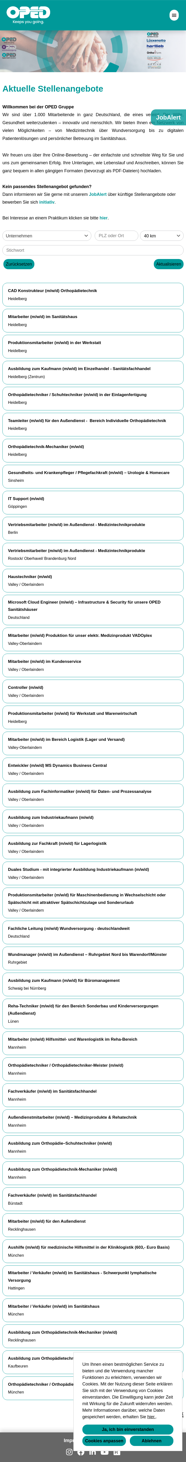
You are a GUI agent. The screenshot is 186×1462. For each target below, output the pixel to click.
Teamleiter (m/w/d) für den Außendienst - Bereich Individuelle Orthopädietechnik (87, 420)
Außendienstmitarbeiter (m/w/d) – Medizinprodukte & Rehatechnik (72, 1117)
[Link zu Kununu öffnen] (116, 1452)
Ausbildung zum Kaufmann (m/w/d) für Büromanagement (64, 980)
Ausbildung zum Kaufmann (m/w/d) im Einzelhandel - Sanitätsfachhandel (79, 368)
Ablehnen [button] (152, 1440)
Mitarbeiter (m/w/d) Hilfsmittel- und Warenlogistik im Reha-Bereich (72, 1039)
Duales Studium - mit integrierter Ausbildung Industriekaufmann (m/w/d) (78, 869)
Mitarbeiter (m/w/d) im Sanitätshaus (42, 316)
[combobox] (162, 236)
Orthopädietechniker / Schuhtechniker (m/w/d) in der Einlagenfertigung (77, 394)
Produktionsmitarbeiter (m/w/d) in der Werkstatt (54, 342)
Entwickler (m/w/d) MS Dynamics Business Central (57, 765)
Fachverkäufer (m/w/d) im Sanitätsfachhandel (52, 1091)
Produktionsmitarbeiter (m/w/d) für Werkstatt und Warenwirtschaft (72, 713)
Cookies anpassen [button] (104, 1440)
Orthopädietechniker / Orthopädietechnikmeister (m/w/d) (63, 1384)
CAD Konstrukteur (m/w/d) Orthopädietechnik (52, 290)
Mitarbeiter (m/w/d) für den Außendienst (47, 1221)
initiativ (46, 202)
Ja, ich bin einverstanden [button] (128, 1429)
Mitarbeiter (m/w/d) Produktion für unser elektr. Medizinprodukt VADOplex (80, 635)
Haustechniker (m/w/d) (30, 576)
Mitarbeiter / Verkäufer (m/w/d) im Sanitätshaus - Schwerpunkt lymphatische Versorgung (82, 1277)
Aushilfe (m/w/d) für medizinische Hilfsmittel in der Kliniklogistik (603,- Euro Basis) (89, 1247)
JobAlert (98, 194)
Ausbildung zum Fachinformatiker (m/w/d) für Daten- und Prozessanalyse (79, 791)
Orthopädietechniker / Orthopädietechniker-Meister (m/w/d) (65, 1065)
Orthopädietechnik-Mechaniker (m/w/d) (46, 446)
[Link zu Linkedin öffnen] (92, 1452)
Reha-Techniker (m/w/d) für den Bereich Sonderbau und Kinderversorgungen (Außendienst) (83, 1010)
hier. (151, 1416)
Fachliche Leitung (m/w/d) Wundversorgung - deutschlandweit (69, 928)
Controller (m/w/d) (25, 687)
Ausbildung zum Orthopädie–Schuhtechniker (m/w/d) (60, 1143)
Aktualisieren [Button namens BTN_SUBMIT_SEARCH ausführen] (168, 264)
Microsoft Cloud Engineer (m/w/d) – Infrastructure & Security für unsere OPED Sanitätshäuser (84, 606)
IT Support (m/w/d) (26, 498)
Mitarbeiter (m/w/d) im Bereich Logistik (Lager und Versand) (66, 739)
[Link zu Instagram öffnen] (69, 1452)
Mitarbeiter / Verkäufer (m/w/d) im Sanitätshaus (54, 1306)
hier (104, 218)
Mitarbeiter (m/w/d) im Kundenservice (44, 661)
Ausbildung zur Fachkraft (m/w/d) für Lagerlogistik (57, 843)
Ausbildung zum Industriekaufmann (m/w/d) (50, 817)
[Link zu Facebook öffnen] (81, 1452)
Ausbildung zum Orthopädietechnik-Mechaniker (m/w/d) (62, 1169)
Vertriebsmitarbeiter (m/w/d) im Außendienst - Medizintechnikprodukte (76, 524)
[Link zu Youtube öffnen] (104, 1452)
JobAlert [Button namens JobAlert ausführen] (168, 117)
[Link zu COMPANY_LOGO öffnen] (28, 15)
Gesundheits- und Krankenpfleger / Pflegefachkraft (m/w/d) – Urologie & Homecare (89, 472)
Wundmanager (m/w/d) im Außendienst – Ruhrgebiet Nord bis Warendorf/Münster (87, 954)
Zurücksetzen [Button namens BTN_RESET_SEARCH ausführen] (19, 264)
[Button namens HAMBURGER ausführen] (174, 15)
